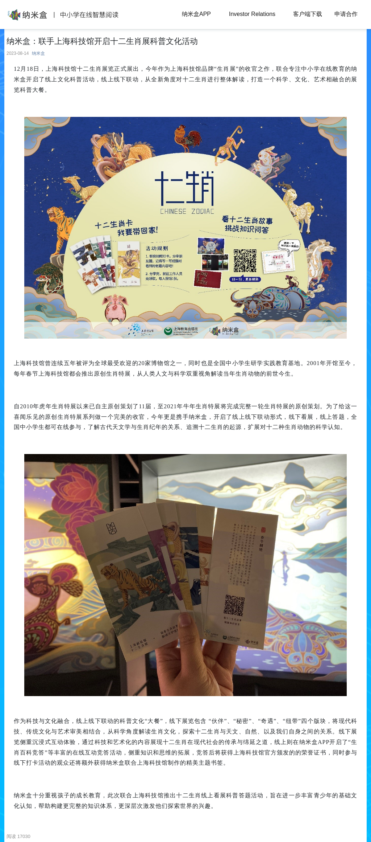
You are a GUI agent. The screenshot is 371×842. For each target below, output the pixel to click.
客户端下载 (307, 14)
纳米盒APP (196, 14)
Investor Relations (252, 14)
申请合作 (346, 14)
